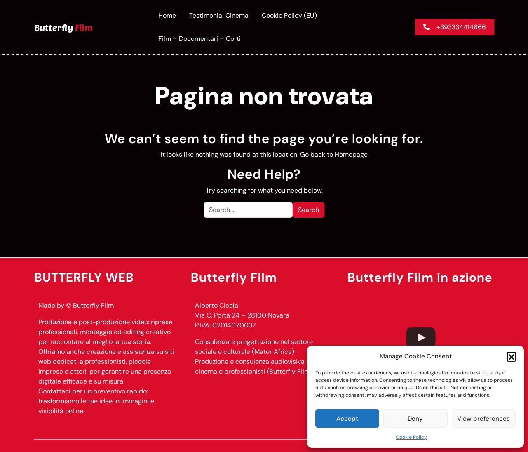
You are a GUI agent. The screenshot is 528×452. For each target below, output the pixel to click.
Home (167, 15)
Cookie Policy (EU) (289, 15)
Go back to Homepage (334, 154)
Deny (415, 418)
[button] (511, 356)
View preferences (483, 418)
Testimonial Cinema (219, 15)
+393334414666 (454, 27)
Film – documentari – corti (199, 38)
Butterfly (63, 27)
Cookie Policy (411, 437)
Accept (347, 418)
